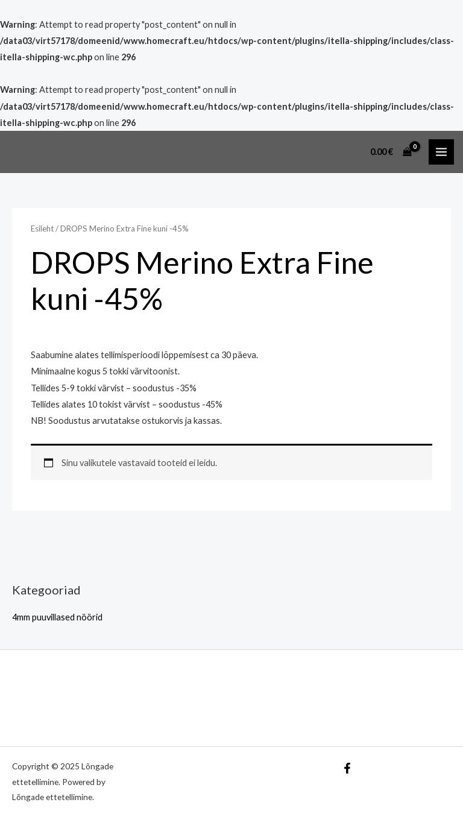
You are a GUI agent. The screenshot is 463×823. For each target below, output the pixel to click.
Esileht (42, 228)
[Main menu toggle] (441, 152)
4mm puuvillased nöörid (57, 617)
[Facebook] (347, 768)
